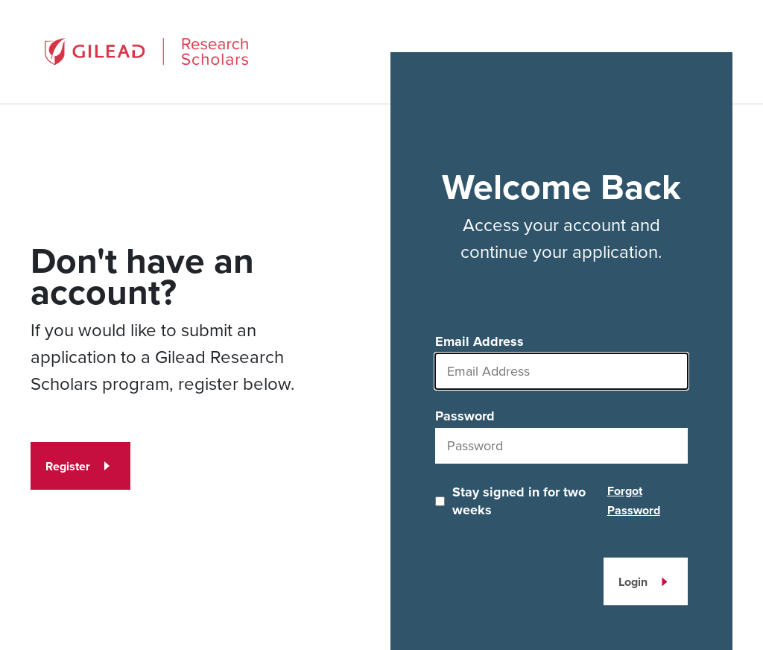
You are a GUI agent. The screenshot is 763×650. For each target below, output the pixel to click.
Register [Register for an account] (67, 466)
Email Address (479, 341)
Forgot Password (633, 500)
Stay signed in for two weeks (519, 501)
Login (633, 581)
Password (465, 416)
